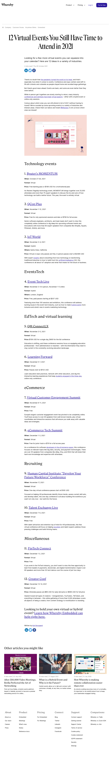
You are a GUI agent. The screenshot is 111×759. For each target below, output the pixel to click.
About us (8, 717)
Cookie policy (75, 731)
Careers (7, 724)
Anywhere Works (30, 27)
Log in (90, 5)
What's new (23, 724)
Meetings (22, 721)
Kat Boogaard (37, 625)
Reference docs (24, 731)
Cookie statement (77, 735)
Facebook (58, 731)
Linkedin (57, 724)
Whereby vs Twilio (97, 717)
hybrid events (76, 305)
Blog (56, 717)
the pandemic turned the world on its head (56, 80)
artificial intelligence (66, 260)
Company (8, 27)
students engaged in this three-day (69, 376)
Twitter (57, 721)
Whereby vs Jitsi (96, 724)
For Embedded (42, 717)
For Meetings (41, 721)
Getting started (76, 721)
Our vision (8, 721)
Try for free (102, 5)
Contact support (76, 717)
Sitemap (73, 746)
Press (7, 728)
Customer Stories (18, 27)
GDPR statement (76, 738)
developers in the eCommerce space (59, 447)
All (3, 27)
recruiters (57, 527)
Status (21, 728)
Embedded (41, 27)
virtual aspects (57, 97)
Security (73, 742)
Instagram (58, 728)
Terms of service (76, 728)
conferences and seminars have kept (38, 97)
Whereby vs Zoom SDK (98, 721)
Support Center (76, 724)
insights (36, 258)
